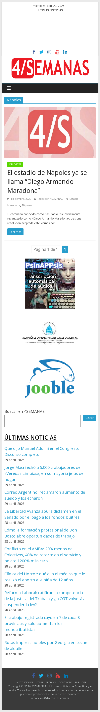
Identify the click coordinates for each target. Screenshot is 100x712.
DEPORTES (15, 164)
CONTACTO (65, 682)
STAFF (39, 682)
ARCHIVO (51, 682)
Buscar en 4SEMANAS (24, 411)
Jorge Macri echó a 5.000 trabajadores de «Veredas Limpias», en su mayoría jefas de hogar (43, 473)
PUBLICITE (80, 682)
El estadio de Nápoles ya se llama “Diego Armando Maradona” (47, 181)
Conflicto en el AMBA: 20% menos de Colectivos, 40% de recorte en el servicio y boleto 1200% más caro (42, 555)
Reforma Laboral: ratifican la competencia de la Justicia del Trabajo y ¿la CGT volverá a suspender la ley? (44, 598)
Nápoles (27, 205)
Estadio (74, 199)
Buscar (89, 418)
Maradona (13, 205)
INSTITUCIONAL (24, 682)
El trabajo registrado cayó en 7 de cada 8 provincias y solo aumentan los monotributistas (42, 623)
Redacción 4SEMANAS (50, 199)
